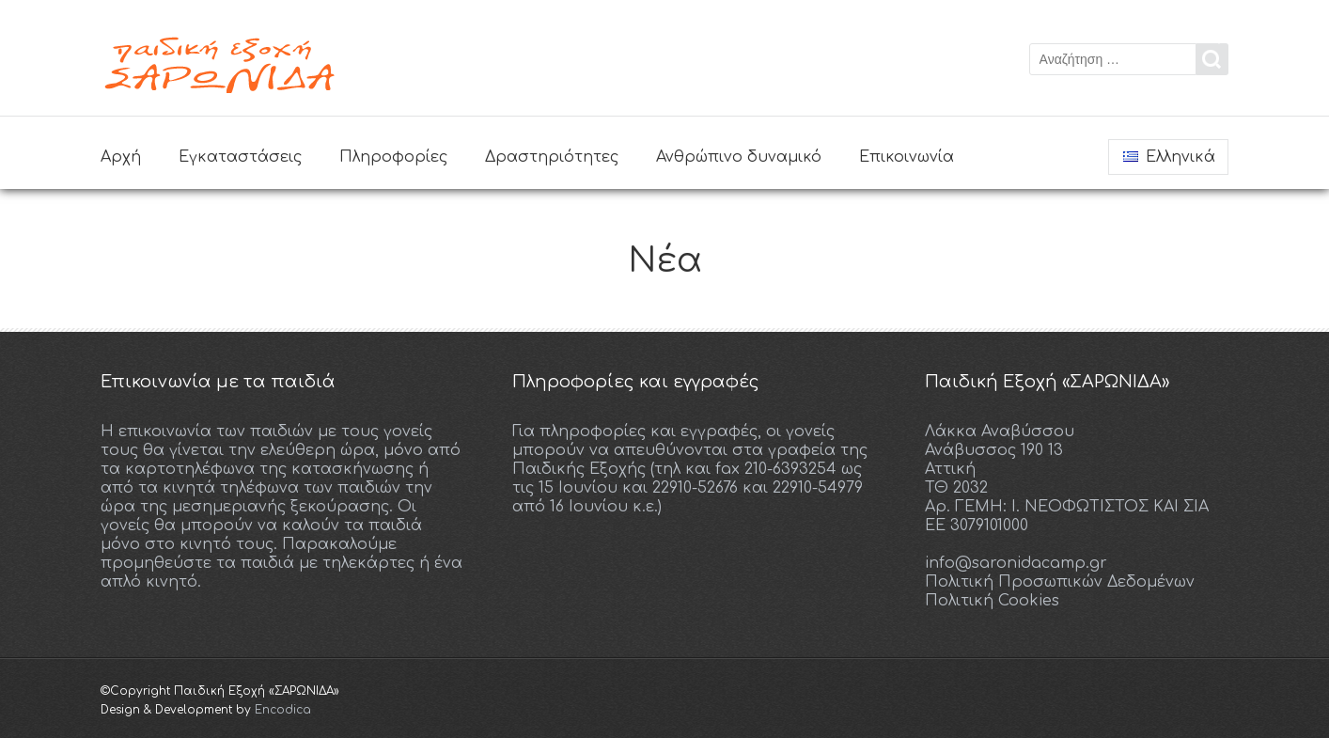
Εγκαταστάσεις (240, 157)
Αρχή (121, 157)
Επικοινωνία (906, 157)
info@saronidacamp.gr (1016, 563)
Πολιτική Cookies (992, 600)
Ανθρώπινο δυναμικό (738, 157)
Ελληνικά (1169, 157)
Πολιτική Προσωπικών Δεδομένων (1060, 581)
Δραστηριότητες (551, 157)
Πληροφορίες (393, 157)
